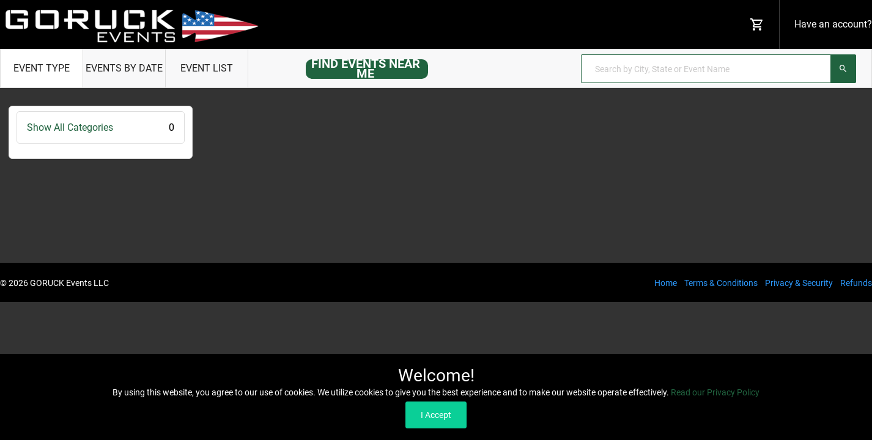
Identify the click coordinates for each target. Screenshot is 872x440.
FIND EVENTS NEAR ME (365, 68)
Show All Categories (100, 127)
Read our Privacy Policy (715, 392)
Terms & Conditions (721, 283)
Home (665, 283)
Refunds (856, 283)
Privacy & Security (799, 283)
